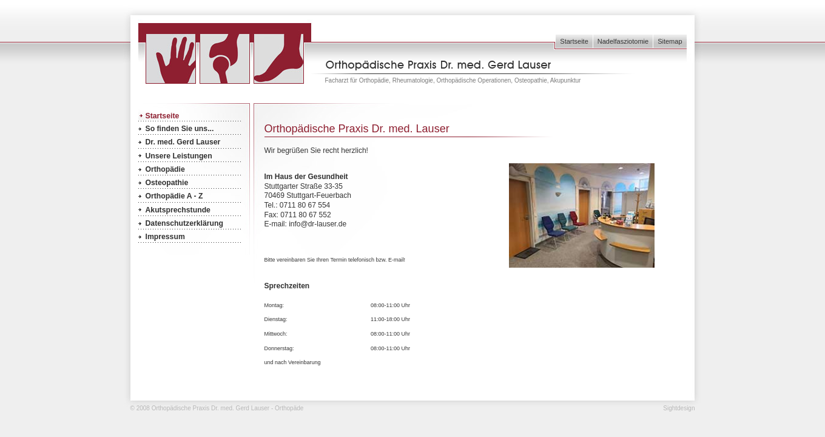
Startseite (574, 41)
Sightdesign (679, 408)
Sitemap (670, 41)
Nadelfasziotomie (623, 41)
